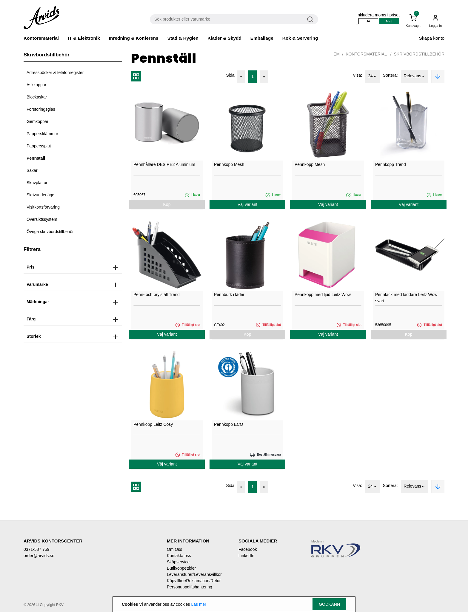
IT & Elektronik (84, 38)
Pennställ (36, 158)
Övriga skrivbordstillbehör (50, 231)
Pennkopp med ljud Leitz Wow (323, 294)
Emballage (261, 38)
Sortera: (390, 75)
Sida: (231, 75)
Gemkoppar (37, 121)
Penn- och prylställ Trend (156, 294)
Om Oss (174, 549)
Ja (368, 21)
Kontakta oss (179, 555)
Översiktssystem (42, 219)
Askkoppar (36, 84)
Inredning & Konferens (133, 38)
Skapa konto (431, 38)
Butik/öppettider (181, 568)
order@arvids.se (39, 555)
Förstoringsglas (41, 109)
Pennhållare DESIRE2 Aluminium (164, 164)
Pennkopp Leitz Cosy (153, 424)
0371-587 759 (36, 549)
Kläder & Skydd (224, 38)
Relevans (414, 76)
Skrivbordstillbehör (419, 54)
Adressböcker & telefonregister (55, 72)
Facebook (247, 549)
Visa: (357, 75)
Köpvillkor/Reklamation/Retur (194, 580)
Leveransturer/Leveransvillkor (194, 574)
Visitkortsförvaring (43, 207)
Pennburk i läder (229, 294)
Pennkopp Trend (390, 164)
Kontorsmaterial (41, 38)
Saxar (32, 170)
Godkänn (329, 604)
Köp (167, 204)
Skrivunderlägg (40, 194)
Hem (335, 54)
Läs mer (198, 604)
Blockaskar (37, 97)
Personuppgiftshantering (189, 587)
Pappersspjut (39, 146)
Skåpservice (178, 561)
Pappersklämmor (42, 133)
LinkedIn (246, 555)
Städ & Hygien (182, 38)
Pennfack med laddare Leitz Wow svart (406, 297)
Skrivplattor (37, 182)
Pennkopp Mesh (229, 164)
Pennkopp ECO (228, 424)
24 (372, 76)
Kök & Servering (300, 38)
